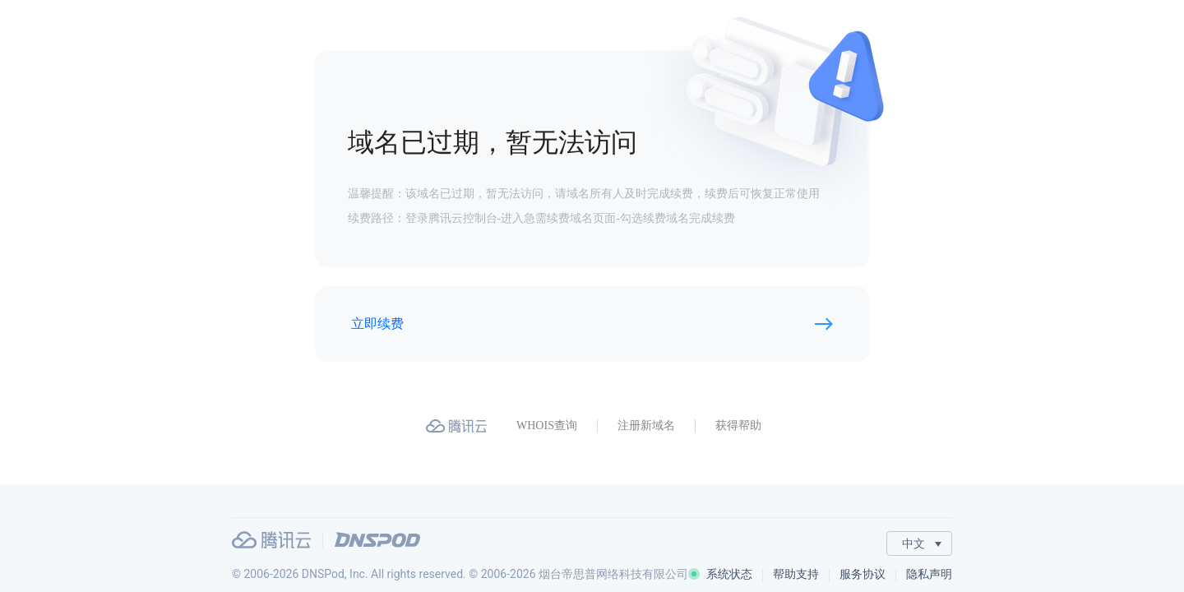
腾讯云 (271, 539)
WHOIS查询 (546, 425)
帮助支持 (796, 573)
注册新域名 (646, 425)
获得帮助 (738, 425)
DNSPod (377, 539)
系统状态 (720, 573)
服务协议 (862, 573)
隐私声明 (929, 573)
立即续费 (377, 324)
